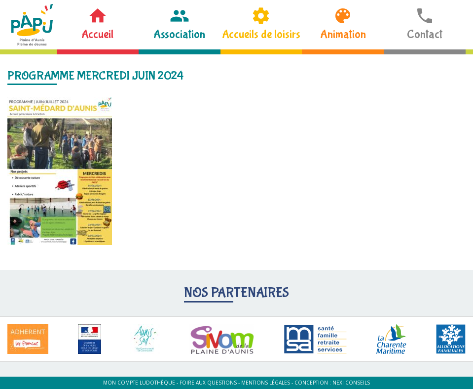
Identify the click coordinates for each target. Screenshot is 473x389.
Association (179, 34)
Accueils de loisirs (261, 34)
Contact (424, 34)
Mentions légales (265, 382)
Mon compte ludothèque (139, 382)
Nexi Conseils (351, 382)
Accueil (97, 34)
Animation (343, 34)
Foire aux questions (208, 382)
